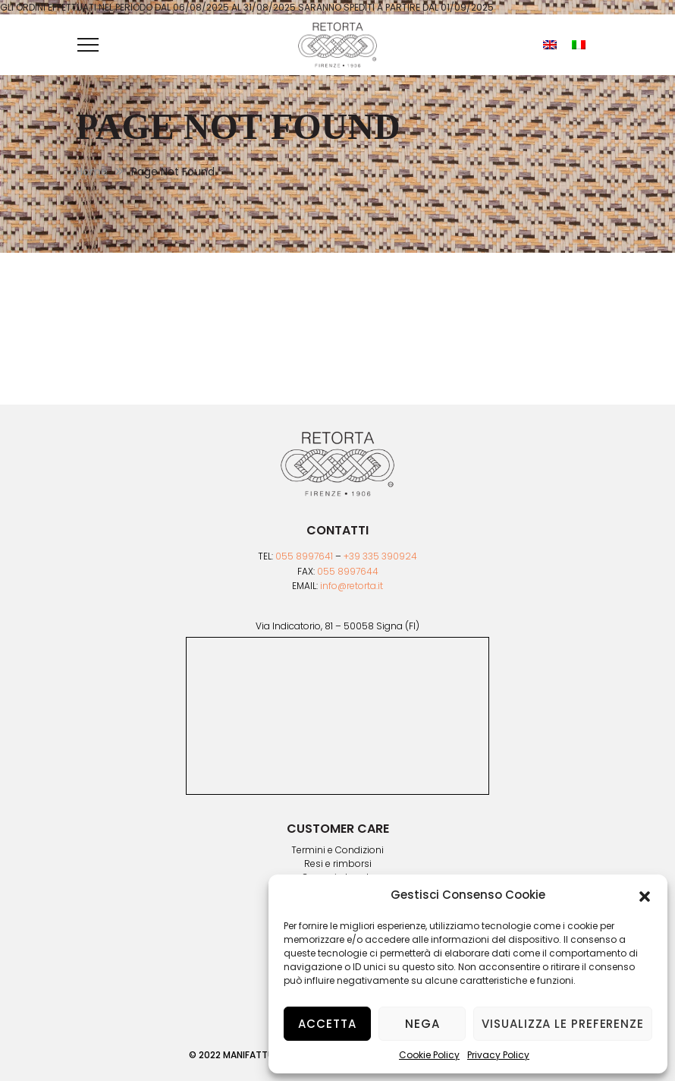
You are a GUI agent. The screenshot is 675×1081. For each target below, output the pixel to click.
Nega (422, 1024)
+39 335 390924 (380, 556)
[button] (644, 895)
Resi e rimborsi (338, 863)
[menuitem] (549, 45)
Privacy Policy (498, 1054)
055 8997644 (347, 571)
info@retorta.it (351, 585)
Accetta (327, 1024)
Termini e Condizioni (337, 850)
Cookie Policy (429, 1054)
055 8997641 (304, 556)
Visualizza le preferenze (563, 1024)
